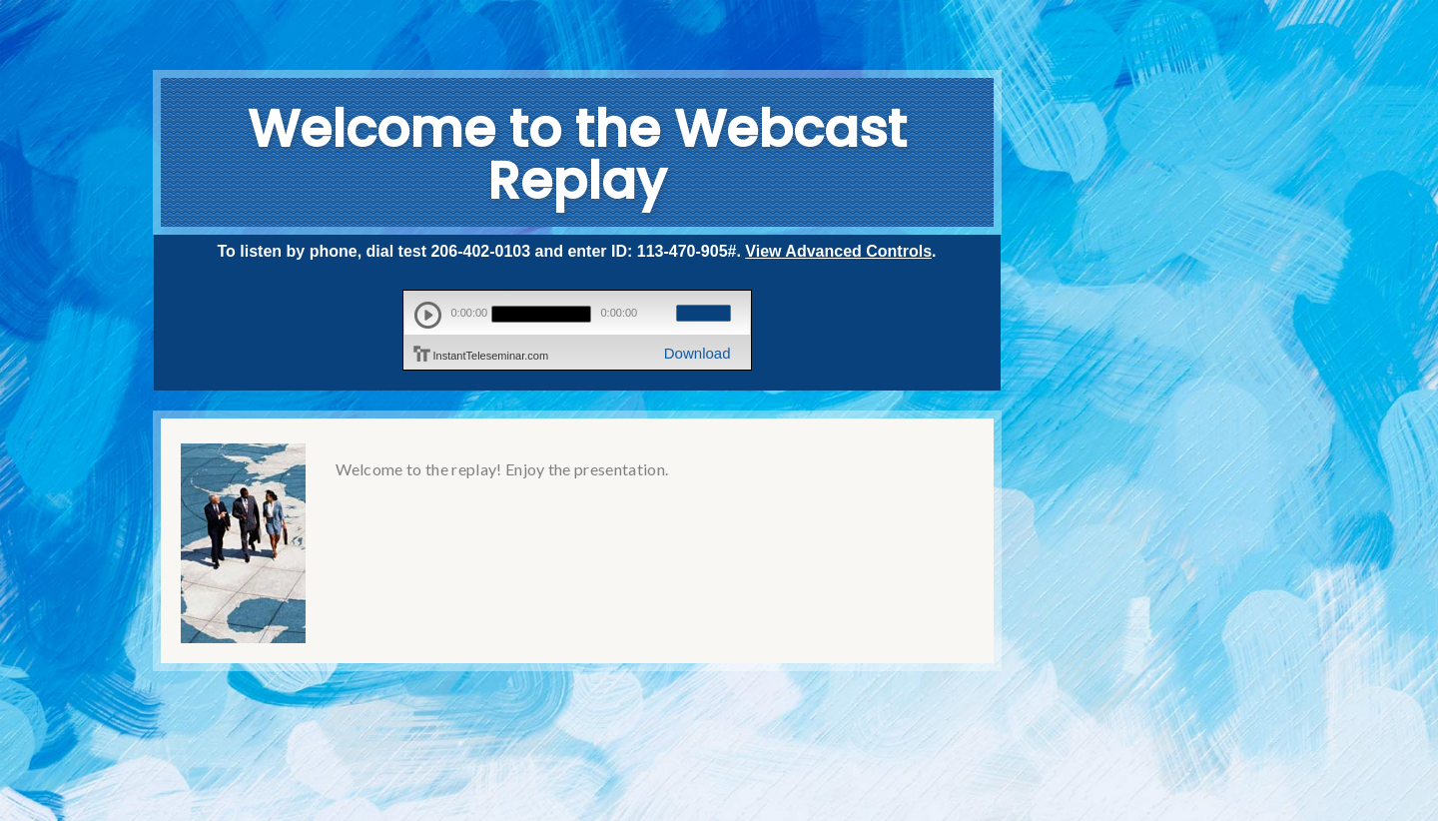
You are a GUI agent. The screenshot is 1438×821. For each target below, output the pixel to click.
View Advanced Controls (838, 251)
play (427, 315)
